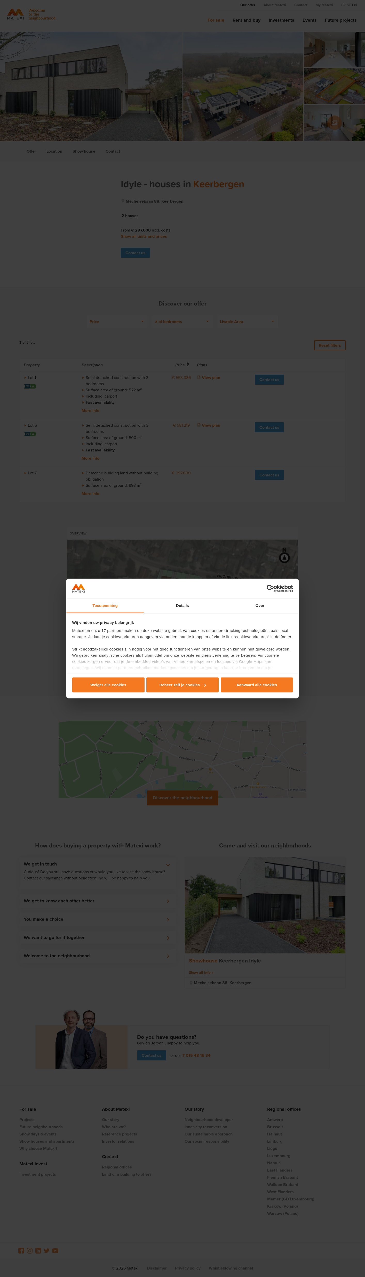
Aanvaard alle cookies (256, 684)
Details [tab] (182, 605)
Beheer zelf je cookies (182, 684)
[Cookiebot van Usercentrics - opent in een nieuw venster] (270, 588)
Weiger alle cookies (108, 684)
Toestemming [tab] (105, 605)
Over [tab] (260, 605)
